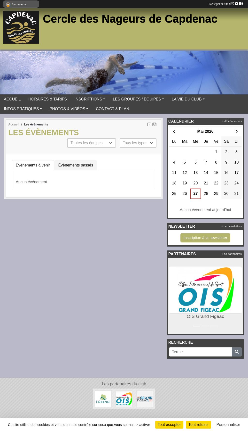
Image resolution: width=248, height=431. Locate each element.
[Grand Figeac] (144, 399)
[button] (172, 296)
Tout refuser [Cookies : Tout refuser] (198, 425)
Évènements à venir (33, 165)
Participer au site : (226, 4)
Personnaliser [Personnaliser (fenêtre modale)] (228, 425)
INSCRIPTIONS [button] (88, 99)
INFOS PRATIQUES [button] (21, 109)
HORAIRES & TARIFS (47, 99)
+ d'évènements (232, 121)
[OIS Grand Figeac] (124, 399)
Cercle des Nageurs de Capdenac (130, 19)
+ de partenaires (232, 253)
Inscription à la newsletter (205, 238)
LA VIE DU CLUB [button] (187, 99)
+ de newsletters (231, 226)
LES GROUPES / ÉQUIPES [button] (137, 99)
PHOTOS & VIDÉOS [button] (67, 109)
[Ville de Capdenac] (103, 399)
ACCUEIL (12, 99)
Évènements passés (75, 165)
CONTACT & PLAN (112, 109)
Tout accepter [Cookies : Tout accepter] (169, 425)
